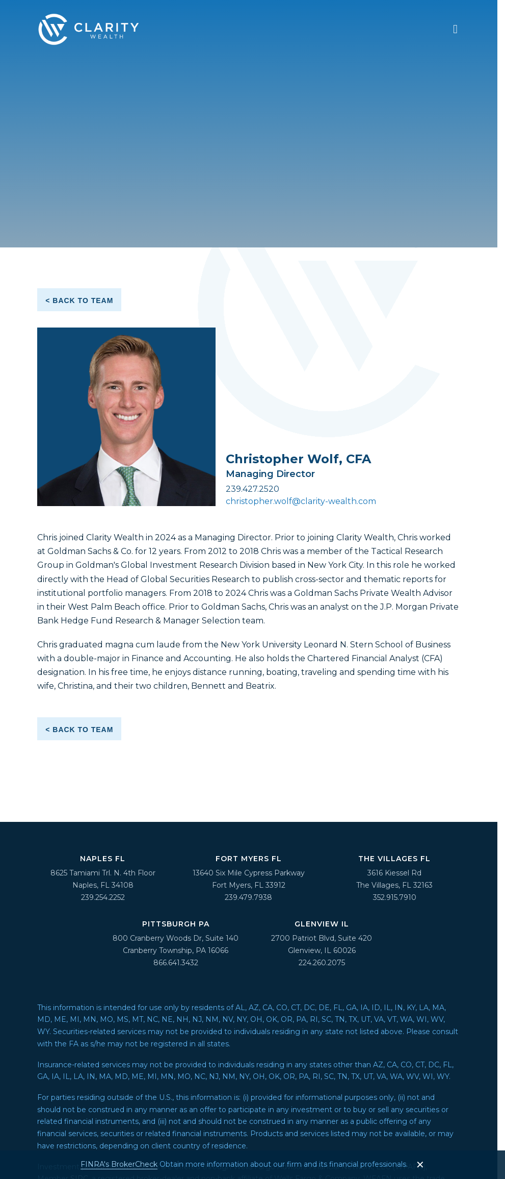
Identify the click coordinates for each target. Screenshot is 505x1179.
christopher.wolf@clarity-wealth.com (301, 501)
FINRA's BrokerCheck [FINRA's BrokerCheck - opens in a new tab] (119, 1164)
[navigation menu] (455, 29)
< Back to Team (79, 300)
